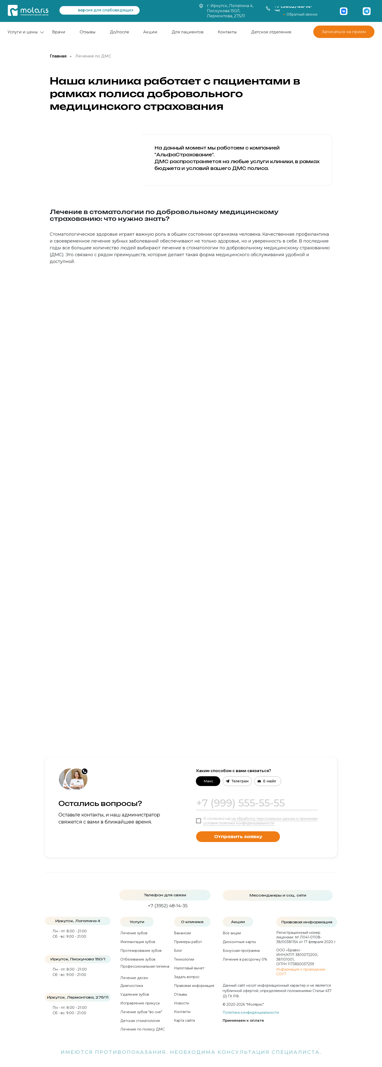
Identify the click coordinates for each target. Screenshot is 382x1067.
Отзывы (88, 32)
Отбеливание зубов (137, 959)
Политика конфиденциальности (251, 1012)
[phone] (257, 803)
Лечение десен (134, 978)
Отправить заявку (238, 836)
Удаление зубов (134, 994)
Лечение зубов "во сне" (141, 1012)
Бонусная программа (241, 950)
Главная (58, 56)
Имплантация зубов (137, 942)
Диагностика (131, 985)
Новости (181, 1003)
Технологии (184, 959)
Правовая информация (194, 985)
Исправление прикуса (140, 1003)
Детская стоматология (140, 1021)
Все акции (232, 933)
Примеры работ (188, 942)
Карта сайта (184, 1020)
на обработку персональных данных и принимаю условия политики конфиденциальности (260, 820)
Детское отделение (271, 32)
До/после (119, 32)
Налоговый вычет (189, 968)
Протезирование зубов (141, 950)
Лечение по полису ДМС (142, 1029)
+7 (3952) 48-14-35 (168, 905)
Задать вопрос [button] (187, 977)
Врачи (58, 32)
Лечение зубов (133, 933)
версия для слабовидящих (106, 10)
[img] (355, 11)
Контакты (227, 32)
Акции (150, 32)
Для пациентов (187, 32)
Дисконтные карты (239, 942)
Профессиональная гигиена (144, 966)
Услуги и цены (23, 32)
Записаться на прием (344, 31)
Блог (178, 950)
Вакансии (182, 933)
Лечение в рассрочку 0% (245, 959)
